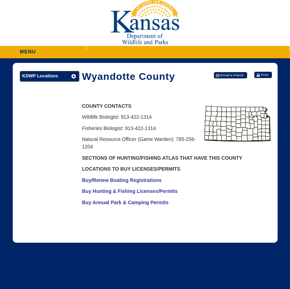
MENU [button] (28, 49)
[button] (187, 48)
